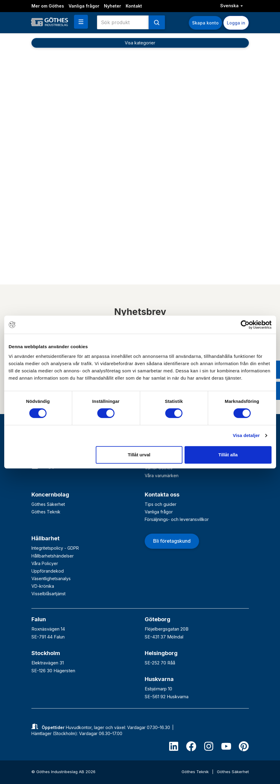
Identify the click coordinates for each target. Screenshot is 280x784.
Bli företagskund (172, 541)
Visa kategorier (140, 42)
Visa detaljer (246, 435)
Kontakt (134, 5)
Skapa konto (205, 22)
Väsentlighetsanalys (51, 578)
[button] (81, 22)
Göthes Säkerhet (48, 504)
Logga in (236, 22)
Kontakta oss (162, 494)
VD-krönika (42, 586)
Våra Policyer (44, 563)
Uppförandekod (47, 571)
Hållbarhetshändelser (52, 555)
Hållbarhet (45, 538)
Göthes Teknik (45, 511)
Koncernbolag (50, 494)
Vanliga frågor (84, 5)
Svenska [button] (231, 5)
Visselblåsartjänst (48, 593)
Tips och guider (160, 504)
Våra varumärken (162, 475)
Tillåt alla (228, 454)
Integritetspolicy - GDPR (55, 548)
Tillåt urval (139, 454)
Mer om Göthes (47, 5)
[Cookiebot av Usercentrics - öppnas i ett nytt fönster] (245, 324)
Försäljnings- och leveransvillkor (177, 519)
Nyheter (112, 5)
